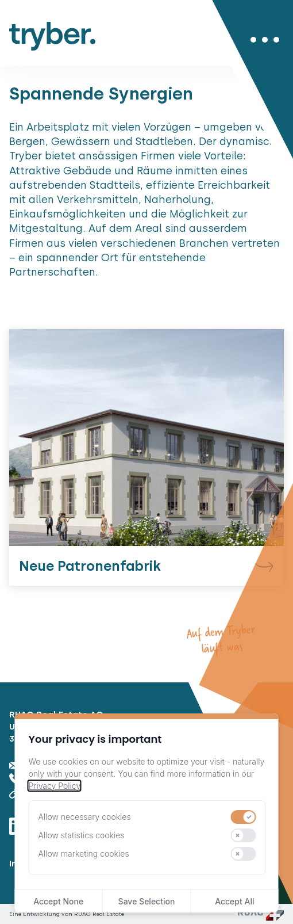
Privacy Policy (54, 786)
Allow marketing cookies (83, 853)
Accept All (234, 901)
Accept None (58, 901)
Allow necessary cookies (84, 817)
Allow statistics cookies (81, 835)
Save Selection (146, 901)
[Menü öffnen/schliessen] (264, 39)
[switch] (243, 817)
